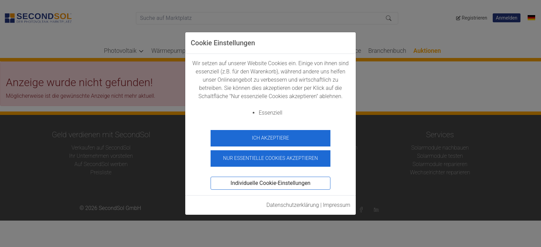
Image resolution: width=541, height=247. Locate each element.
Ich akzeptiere (270, 138)
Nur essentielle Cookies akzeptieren (270, 156)
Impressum (336, 203)
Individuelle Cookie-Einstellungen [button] (270, 181)
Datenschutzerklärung (292, 203)
